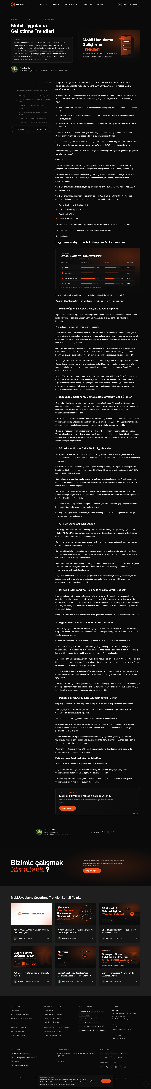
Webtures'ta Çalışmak (18, 1028)
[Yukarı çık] (146, 1084)
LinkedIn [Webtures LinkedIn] (104, 1054)
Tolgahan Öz (49, 830)
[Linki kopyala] (113, 832)
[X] (120, 1067)
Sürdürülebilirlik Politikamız (53, 1031)
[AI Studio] (111, 1067)
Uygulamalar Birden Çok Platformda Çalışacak (32, 118)
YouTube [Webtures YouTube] (124, 1054)
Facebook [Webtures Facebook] (105, 1058)
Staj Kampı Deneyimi (18, 1035)
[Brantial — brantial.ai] (15, 1061)
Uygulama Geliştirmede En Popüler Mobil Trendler (32, 91)
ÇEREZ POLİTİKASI (132, 1078)
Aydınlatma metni (94, 1081)
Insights (28, 19)
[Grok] (125, 1067)
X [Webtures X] (112, 1058)
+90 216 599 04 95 (118, 1035)
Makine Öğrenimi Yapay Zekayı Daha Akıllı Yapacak (33, 96)
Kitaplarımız (48, 1011)
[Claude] (107, 1067)
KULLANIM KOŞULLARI (114, 1078)
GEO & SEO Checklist (51, 1022)
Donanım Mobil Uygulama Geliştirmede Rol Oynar (33, 122)
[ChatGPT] (102, 1067)
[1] (134, 813)
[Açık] (120, 4)
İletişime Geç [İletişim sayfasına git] (67, 808)
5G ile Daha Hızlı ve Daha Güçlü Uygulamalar (32, 105)
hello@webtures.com (119, 1038)
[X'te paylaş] (108, 832)
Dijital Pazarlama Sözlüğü (53, 1014)
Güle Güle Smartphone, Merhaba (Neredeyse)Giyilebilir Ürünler (35, 100)
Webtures (15, 19)
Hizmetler (43, 4)
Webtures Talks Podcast (53, 1018)
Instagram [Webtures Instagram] (114, 1054)
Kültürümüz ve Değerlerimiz (20, 1014)
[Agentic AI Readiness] (20, 1065)
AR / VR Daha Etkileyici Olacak (27, 109)
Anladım (105, 1081)
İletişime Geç (133, 4)
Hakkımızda (15, 1011)
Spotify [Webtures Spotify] (119, 1058)
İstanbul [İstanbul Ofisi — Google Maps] (115, 1011)
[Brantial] (101, 1030)
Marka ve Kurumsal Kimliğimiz (21, 1018)
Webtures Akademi (17, 1031)
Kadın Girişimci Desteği (52, 1035)
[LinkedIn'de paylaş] (102, 832)
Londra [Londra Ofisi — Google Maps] (114, 1024)
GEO (60, 792)
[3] (137, 813)
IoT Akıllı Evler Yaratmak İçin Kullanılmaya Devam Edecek (33, 113)
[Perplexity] (116, 1067)
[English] (124, 4)
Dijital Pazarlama (45, 19)
